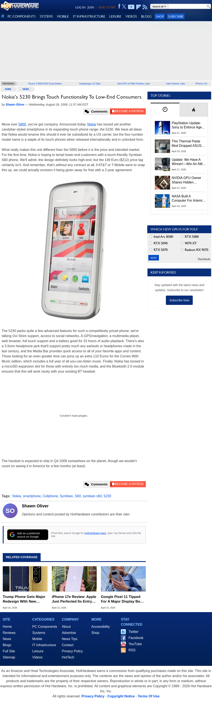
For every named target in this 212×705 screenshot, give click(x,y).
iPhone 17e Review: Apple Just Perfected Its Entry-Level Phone (74, 599)
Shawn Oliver (35, 506)
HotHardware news (95, 533)
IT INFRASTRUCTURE (89, 16)
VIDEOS (131, 16)
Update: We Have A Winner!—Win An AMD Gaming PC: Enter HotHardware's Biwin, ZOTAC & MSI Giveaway (188, 162)
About (66, 626)
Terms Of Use (149, 696)
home (8, 89)
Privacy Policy (72, 651)
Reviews (9, 633)
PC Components (44, 626)
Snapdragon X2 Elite (89, 83)
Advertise (69, 633)
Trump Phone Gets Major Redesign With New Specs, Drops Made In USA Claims (24, 599)
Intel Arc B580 (161, 237)
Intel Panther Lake (175, 83)
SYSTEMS (46, 16)
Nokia (91, 124)
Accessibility (100, 626)
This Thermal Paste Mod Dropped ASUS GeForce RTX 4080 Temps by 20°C (186, 143)
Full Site (9, 651)
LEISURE (115, 16)
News (26, 89)
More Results (204, 258)
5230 (107, 496)
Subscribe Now (179, 300)
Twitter (133, 631)
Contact (67, 645)
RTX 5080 (189, 237)
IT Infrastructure (44, 645)
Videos (37, 657)
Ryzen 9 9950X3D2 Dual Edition (45, 83)
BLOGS (146, 16)
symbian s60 (92, 496)
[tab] (165, 110)
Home (7, 626)
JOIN (91, 7)
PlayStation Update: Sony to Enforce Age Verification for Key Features (187, 125)
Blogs (7, 645)
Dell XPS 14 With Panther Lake (133, 83)
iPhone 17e (201, 83)
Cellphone (50, 496)
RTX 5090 (158, 243)
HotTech (68, 657)
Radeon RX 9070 (194, 250)
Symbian (66, 496)
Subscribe (175, 16)
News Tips (69, 639)
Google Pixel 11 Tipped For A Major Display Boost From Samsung (123, 599)
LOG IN (80, 7)
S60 (78, 496)
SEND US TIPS (107, 7)
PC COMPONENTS (22, 16)
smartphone (32, 496)
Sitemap (9, 657)
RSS (131, 650)
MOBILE (63, 16)
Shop (160, 16)
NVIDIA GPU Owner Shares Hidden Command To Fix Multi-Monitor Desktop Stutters (189, 180)
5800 (22, 124)
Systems (38, 633)
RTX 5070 (158, 250)
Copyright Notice (121, 696)
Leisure (37, 651)
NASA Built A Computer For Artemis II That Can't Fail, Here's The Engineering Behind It (188, 198)
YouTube (135, 644)
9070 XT (188, 243)
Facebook (135, 638)
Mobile (37, 639)
